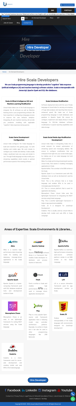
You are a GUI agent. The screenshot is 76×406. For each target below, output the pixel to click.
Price (51, 18)
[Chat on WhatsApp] (73, 399)
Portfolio (68, 10)
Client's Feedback (34, 399)
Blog (18, 23)
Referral (67, 396)
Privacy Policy (18, 396)
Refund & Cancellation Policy (43, 396)
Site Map (44, 399)
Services (25, 18)
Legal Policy (28, 396)
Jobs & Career (8, 23)
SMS (52, 10)
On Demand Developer (39, 18)
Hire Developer (38, 47)
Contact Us (27, 23)
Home (4, 72)
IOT (58, 18)
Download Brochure (67, 5)
